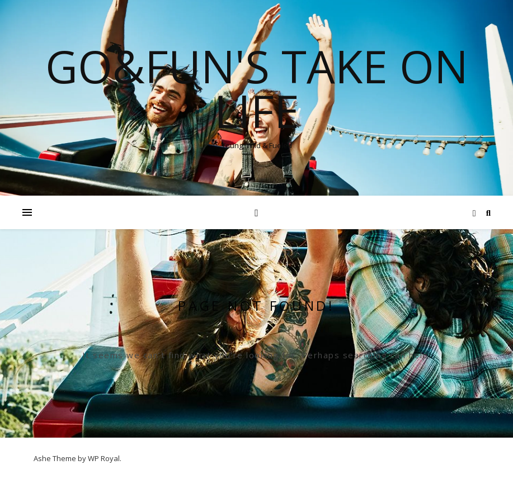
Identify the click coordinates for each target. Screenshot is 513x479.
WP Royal (104, 458)
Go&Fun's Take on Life (256, 88)
